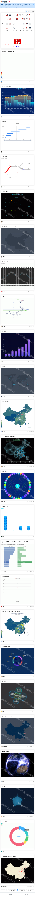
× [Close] (33, 4)
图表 (2, 15)
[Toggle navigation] (33, 2)
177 (13, 890)
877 (31, 890)
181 (22, 890)
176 (11, 890)
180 (19, 890)
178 (15, 890)
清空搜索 (27, 11)
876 (28, 890)
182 (24, 890)
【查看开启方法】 (19, 46)
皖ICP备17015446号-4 (29, 894)
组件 (2, 24)
